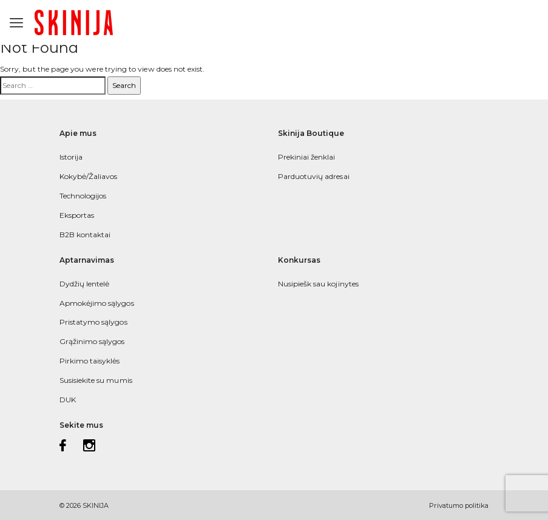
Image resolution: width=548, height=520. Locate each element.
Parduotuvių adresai (314, 176)
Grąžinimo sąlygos (92, 341)
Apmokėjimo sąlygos (96, 303)
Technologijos (83, 195)
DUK (67, 399)
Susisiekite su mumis (95, 380)
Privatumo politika (459, 505)
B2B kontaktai (85, 234)
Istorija (71, 156)
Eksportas (77, 215)
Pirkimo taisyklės (89, 360)
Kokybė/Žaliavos (88, 176)
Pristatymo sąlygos (93, 321)
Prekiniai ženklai (307, 156)
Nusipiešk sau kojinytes (318, 283)
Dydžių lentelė (84, 283)
